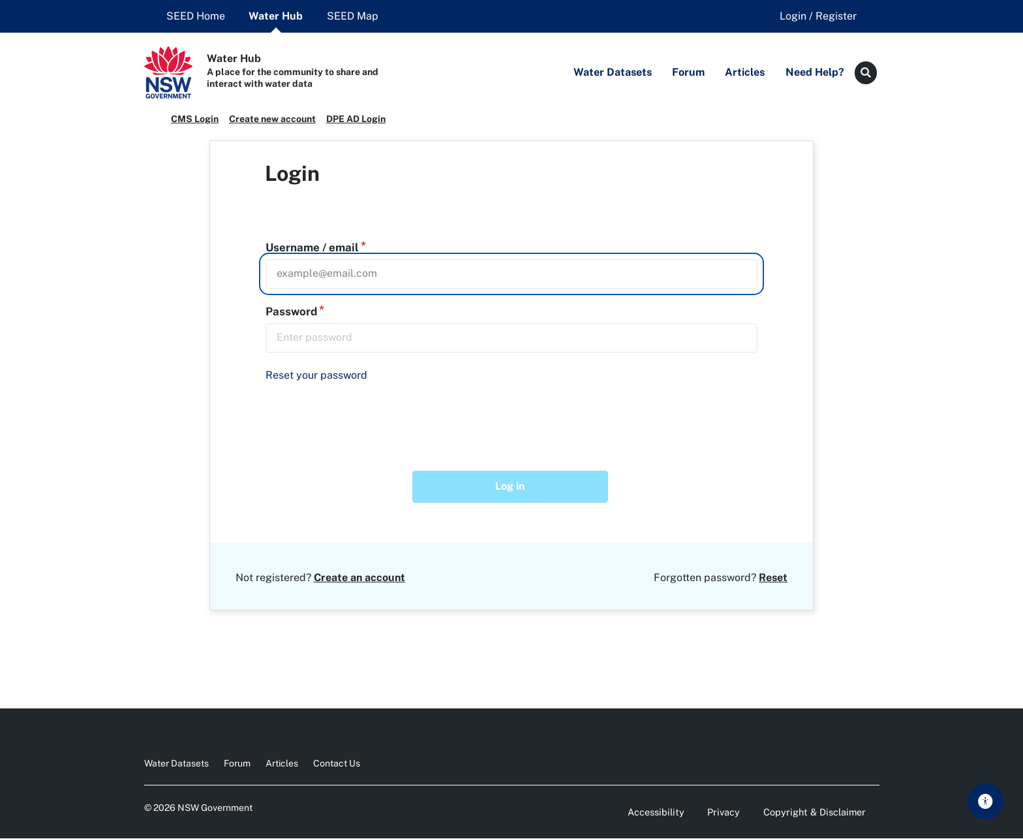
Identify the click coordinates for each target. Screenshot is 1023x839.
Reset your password (316, 375)
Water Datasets (176, 763)
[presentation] (366, 417)
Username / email (312, 247)
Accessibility (656, 811)
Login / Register (818, 16)
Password (291, 311)
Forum (237, 763)
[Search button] (866, 72)
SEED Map (352, 16)
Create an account (359, 577)
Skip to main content (989, 800)
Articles (282, 763)
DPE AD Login (356, 119)
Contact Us (336, 763)
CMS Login (195, 119)
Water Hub (276, 16)
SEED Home (195, 16)
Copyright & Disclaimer (814, 811)
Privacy (723, 811)
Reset (773, 577)
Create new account (272, 119)
